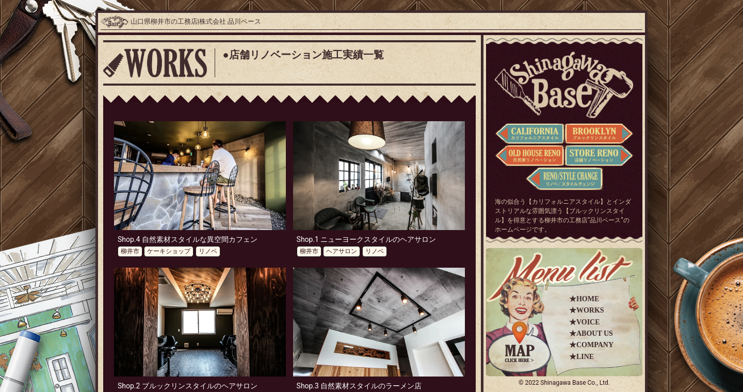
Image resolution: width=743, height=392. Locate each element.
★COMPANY (591, 345)
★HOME (584, 299)
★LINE (581, 357)
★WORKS (586, 310)
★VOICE (584, 322)
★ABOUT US (591, 333)
